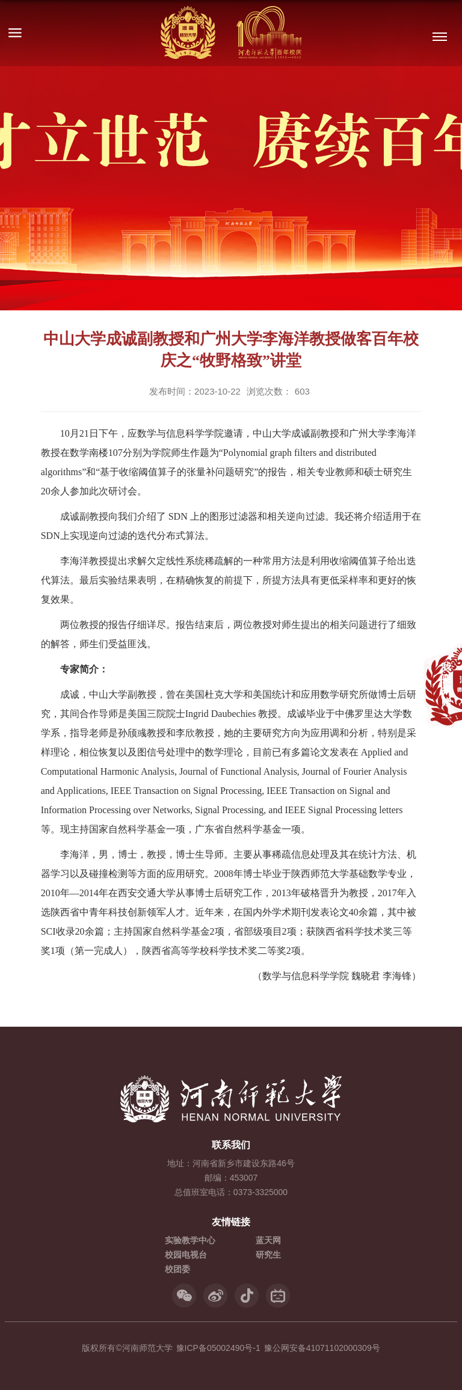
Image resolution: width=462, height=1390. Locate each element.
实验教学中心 (190, 1240)
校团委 (177, 1269)
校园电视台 (186, 1254)
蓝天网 (268, 1240)
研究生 (268, 1254)
